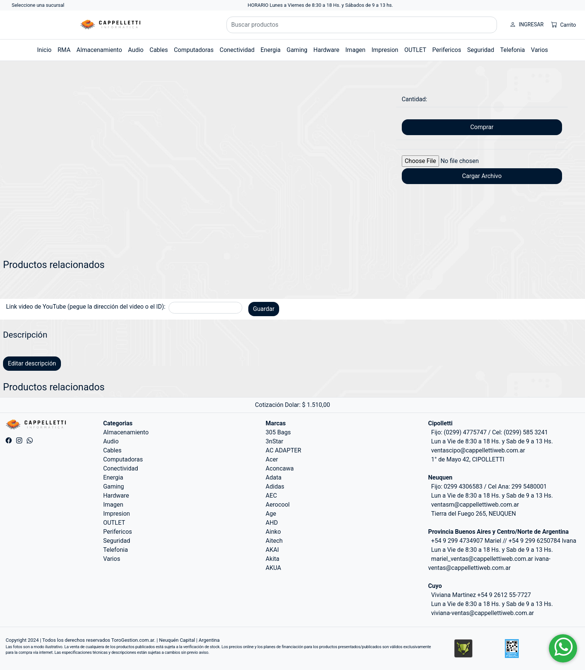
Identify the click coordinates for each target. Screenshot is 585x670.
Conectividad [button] (237, 49)
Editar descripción (32, 363)
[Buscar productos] (361, 25)
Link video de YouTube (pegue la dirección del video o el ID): (86, 306)
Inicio (44, 49)
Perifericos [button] (446, 49)
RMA (64, 49)
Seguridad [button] (480, 49)
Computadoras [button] (194, 49)
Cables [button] (158, 49)
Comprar (482, 127)
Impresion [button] (384, 49)
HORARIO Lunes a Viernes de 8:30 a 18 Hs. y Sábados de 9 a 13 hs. (320, 5)
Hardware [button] (326, 49)
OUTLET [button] (415, 49)
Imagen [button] (355, 49)
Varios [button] (539, 49)
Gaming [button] (297, 49)
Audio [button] (135, 49)
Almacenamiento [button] (99, 49)
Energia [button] (270, 49)
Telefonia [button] (512, 49)
